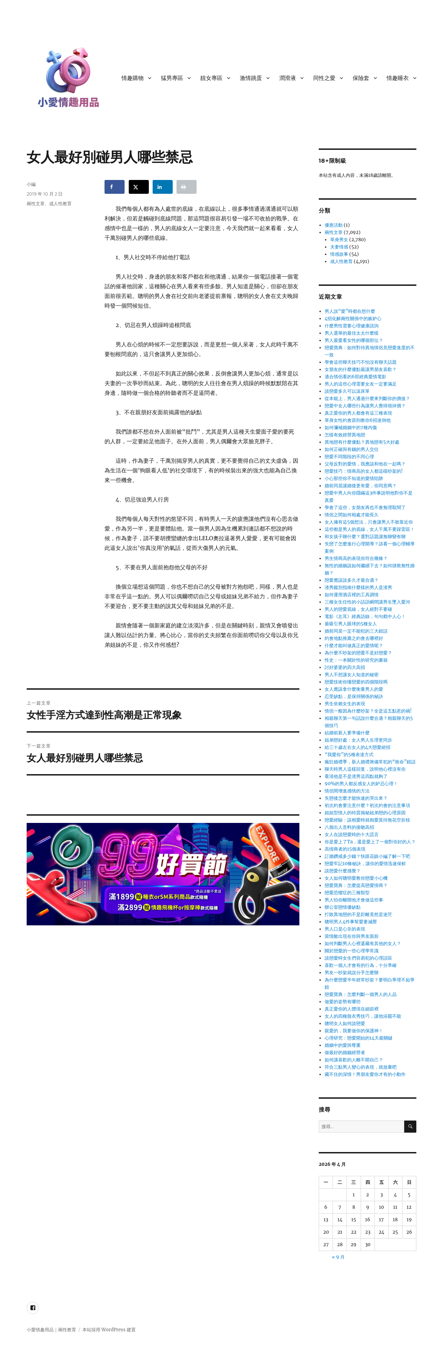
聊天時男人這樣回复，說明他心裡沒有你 (365, 769)
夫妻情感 (339, 247)
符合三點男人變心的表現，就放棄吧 (361, 1067)
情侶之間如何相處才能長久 (352, 515)
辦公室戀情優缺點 (343, 907)
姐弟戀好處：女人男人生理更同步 (358, 740)
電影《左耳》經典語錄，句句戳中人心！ (365, 616)
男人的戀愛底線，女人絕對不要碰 (358, 609)
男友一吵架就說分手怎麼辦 (352, 973)
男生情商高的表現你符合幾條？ (356, 558)
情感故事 (339, 254)
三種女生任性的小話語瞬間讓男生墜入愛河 (367, 602)
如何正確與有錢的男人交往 (352, 449)
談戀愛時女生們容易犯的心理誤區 (358, 958)
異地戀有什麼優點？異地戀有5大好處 (362, 442)
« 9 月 (338, 1257)
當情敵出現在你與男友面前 (352, 936)
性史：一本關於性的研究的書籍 (356, 660)
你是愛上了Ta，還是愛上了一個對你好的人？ (370, 842)
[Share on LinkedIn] (163, 187)
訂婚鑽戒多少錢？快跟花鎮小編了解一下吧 (367, 856)
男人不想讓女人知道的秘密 (352, 675)
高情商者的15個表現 (345, 849)
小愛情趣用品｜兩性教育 (51, 1330)
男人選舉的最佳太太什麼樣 (352, 333)
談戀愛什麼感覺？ (343, 871)
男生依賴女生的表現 (345, 704)
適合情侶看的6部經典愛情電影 (355, 377)
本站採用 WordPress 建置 (109, 1330)
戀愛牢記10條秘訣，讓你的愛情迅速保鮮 (365, 864)
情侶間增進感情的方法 (347, 791)
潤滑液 (287, 78)
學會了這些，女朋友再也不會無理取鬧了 (365, 507)
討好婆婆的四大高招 (345, 667)
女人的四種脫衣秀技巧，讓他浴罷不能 (363, 1016)
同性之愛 (324, 78)
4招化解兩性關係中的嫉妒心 (353, 318)
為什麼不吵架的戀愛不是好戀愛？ (358, 653)
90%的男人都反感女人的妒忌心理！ (361, 784)
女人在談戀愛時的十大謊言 (352, 834)
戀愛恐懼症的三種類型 (347, 893)
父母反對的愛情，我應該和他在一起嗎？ (365, 464)
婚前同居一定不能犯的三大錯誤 (356, 631)
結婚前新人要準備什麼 (347, 733)
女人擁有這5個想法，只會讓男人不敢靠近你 (369, 522)
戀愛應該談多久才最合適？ (352, 580)
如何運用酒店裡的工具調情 (352, 595)
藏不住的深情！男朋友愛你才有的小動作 (365, 1074)
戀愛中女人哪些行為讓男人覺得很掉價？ (365, 406)
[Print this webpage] (187, 187)
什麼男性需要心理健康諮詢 (352, 326)
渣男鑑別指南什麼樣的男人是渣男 (358, 587)
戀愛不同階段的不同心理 (349, 457)
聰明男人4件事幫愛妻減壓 (351, 922)
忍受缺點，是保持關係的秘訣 (354, 696)
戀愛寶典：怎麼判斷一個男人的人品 (361, 994)
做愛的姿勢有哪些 (343, 1002)
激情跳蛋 (251, 78)
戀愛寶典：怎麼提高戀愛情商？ (356, 885)
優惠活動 (334, 225)
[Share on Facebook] (115, 187)
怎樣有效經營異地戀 (345, 435)
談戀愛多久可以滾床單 (347, 391)
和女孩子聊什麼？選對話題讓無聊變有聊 (365, 537)
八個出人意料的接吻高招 (349, 827)
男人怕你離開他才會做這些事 (354, 900)
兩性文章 (36, 203)
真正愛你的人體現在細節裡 (352, 1009)
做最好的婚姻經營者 (345, 1052)
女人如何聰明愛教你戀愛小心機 (356, 878)
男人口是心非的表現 (345, 929)
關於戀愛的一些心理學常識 (352, 951)
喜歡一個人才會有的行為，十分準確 (361, 965)
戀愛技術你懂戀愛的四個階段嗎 (356, 682)
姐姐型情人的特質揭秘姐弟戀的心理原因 (365, 813)
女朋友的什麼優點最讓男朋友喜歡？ (361, 369)
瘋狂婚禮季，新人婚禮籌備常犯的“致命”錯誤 (370, 762)
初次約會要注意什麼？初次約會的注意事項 (367, 805)
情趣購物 (132, 78)
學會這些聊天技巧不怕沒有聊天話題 (361, 362)
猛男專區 (172, 78)
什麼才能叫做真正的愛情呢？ (354, 646)
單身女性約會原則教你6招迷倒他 (358, 420)
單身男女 (339, 240)
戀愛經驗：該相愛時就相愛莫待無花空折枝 (367, 820)
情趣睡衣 (398, 78)
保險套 (361, 78)
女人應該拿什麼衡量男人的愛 (354, 689)
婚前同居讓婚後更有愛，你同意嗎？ (361, 486)
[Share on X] (139, 187)
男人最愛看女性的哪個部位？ (354, 340)
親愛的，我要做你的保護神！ (354, 1031)
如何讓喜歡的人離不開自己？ (354, 1060)
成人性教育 (60, 203)
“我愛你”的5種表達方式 (349, 755)
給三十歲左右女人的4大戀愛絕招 (357, 747)
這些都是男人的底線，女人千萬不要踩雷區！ (370, 529)
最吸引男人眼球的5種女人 (351, 624)
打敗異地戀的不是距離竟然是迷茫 (358, 914)
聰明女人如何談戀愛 (345, 1023)
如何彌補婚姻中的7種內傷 (351, 427)
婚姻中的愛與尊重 (343, 1045)
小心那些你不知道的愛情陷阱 (354, 478)
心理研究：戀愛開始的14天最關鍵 (358, 1038)
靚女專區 (211, 78)
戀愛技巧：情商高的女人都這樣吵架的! (364, 471)
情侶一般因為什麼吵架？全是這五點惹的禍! (368, 711)
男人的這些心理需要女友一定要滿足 (361, 384)
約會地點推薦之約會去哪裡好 (354, 638)
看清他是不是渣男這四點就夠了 (356, 776)
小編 (31, 184)
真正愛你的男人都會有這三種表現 (358, 413)
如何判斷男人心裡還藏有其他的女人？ (363, 943)
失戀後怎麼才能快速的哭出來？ (356, 798)
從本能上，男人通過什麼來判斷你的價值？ (367, 398)
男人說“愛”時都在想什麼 (350, 311)
